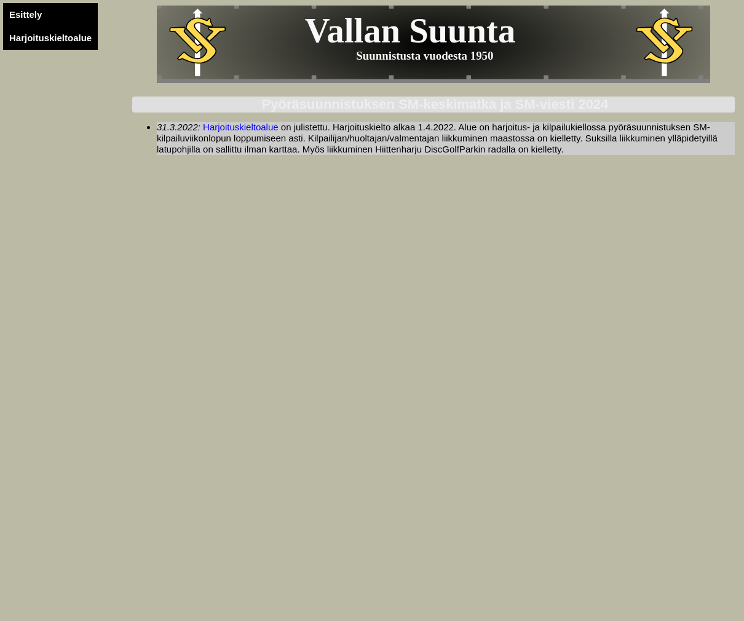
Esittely (25, 14)
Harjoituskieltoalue (50, 38)
